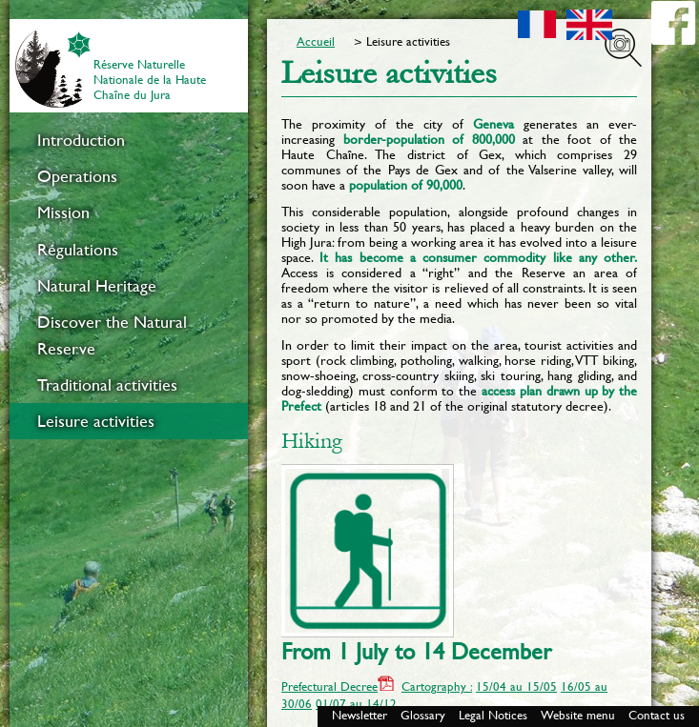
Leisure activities (95, 421)
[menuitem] (129, 140)
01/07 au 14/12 (356, 704)
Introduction (81, 140)
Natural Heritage (96, 285)
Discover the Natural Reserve (112, 335)
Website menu (578, 715)
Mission (63, 212)
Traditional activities (107, 384)
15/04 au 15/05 (516, 686)
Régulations (77, 249)
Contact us (656, 715)
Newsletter (359, 715)
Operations (77, 176)
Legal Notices (493, 715)
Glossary (423, 715)
